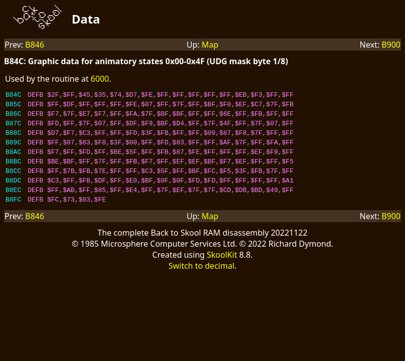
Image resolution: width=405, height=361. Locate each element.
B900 (390, 44)
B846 (34, 44)
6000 (100, 78)
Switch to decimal (201, 283)
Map (209, 44)
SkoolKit (222, 272)
